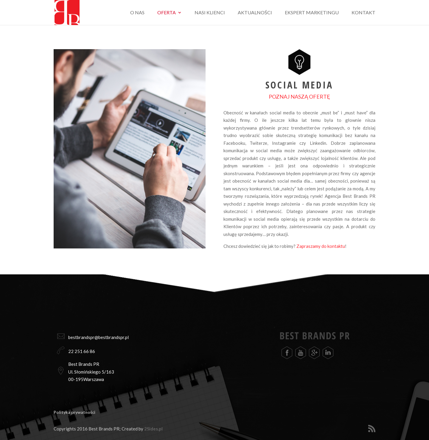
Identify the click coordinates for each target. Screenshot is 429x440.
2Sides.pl (153, 428)
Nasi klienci (210, 12)
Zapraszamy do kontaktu (320, 246)
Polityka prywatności (74, 412)
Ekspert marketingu (312, 12)
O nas (137, 12)
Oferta (166, 12)
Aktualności (255, 12)
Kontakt (363, 12)
